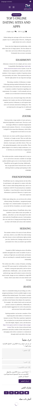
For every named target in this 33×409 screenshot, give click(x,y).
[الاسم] (16, 362)
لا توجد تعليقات (10, 31)
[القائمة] (13, 7)
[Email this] (26, 392)
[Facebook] (30, 1)
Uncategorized (16, 14)
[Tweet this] (16, 392)
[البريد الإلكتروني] (16, 367)
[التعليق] (16, 353)
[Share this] (21, 392)
